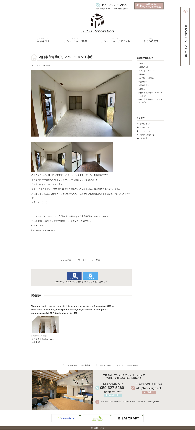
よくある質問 (150, 40)
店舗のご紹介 (145, 135)
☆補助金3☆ (143, 67)
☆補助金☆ (142, 82)
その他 (142, 127)
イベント (143, 131)
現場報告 (46, 65)
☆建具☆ (142, 89)
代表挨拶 (86, 365)
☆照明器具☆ (143, 85)
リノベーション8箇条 (75, 40)
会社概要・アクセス (104, 365)
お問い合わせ (185, 37)
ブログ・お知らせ (69, 365)
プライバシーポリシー (128, 365)
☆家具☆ (142, 63)
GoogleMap (154, 401)
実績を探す (43, 40)
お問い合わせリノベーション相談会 (152, 5)
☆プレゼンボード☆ (146, 71)
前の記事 (67, 260)
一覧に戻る (81, 260)
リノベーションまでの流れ (115, 40)
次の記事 (96, 260)
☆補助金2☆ (143, 74)
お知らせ (143, 124)
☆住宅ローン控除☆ (146, 78)
